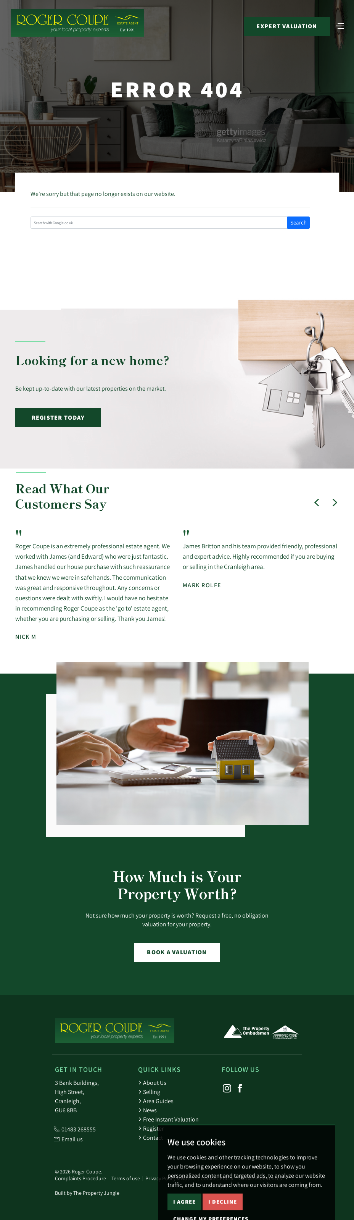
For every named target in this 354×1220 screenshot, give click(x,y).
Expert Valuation (286, 26)
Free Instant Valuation (168, 1119)
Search (298, 222)
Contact (150, 1137)
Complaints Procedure (80, 1178)
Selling (149, 1092)
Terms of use (125, 1178)
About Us (152, 1082)
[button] (316, 502)
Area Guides (156, 1101)
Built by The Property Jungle (87, 1192)
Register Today (58, 418)
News (147, 1110)
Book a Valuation (177, 952)
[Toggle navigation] (340, 25)
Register (151, 1128)
